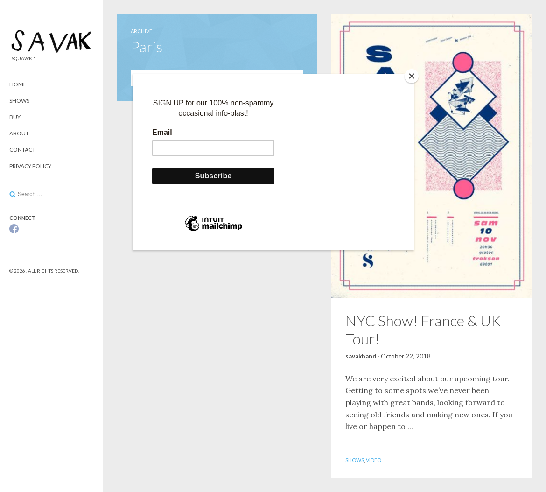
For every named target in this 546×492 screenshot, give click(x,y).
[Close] (412, 76)
